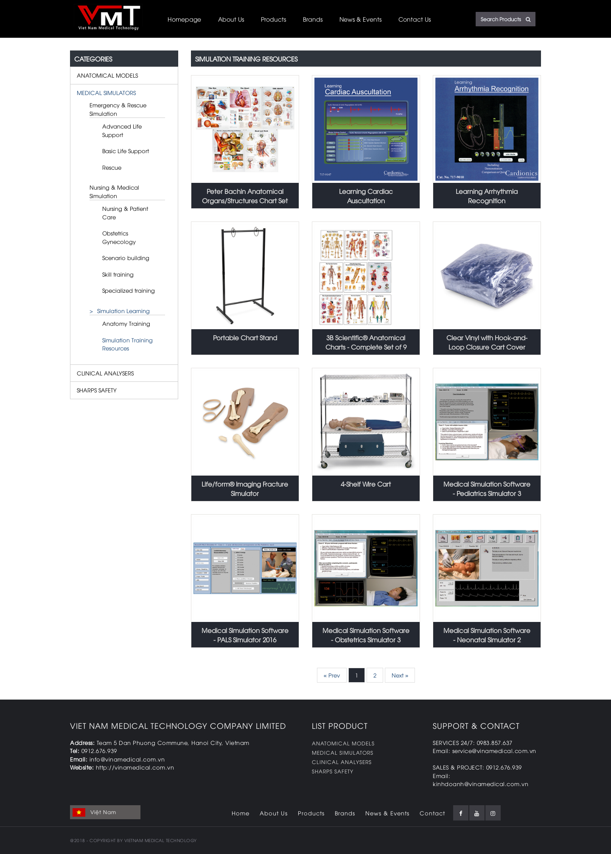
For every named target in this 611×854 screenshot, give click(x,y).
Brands (312, 19)
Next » (400, 675)
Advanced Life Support (122, 130)
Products (273, 19)
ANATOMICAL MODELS (107, 75)
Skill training (118, 274)
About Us (231, 19)
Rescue (111, 167)
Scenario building (125, 257)
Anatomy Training (126, 323)
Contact (432, 813)
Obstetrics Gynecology (119, 237)
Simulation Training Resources (127, 344)
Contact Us (414, 19)
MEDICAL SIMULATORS (106, 92)
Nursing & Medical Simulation (114, 191)
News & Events (360, 19)
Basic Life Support (125, 150)
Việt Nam (94, 812)
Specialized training (128, 290)
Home (240, 813)
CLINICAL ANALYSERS (105, 373)
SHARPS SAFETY (97, 390)
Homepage (184, 19)
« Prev (332, 675)
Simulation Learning (123, 310)
